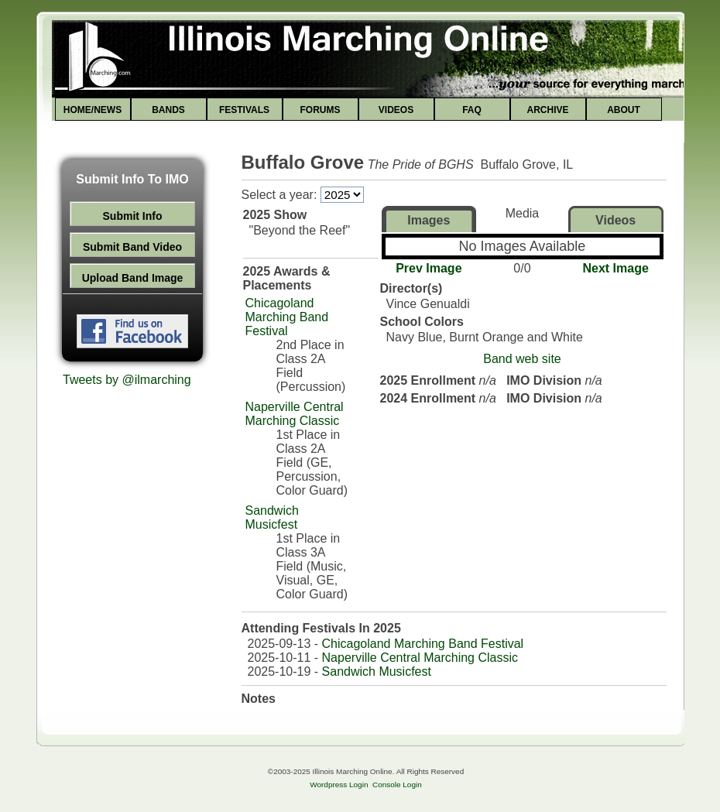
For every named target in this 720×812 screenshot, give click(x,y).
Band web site (522, 358)
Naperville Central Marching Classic (294, 413)
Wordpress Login (339, 784)
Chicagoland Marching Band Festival (287, 316)
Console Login (397, 784)
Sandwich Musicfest (272, 517)
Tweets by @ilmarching (127, 379)
